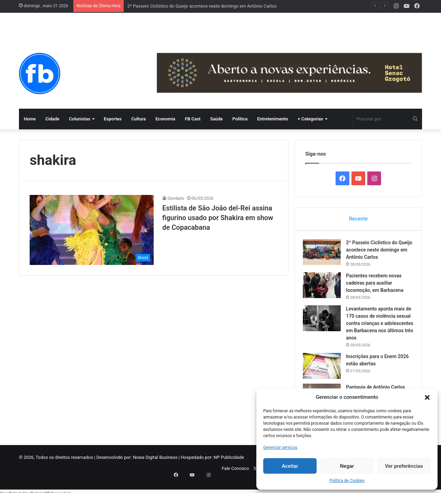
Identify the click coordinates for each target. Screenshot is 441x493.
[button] (427, 397)
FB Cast (193, 118)
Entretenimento (272, 118)
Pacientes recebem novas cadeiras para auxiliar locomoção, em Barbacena (377, 285)
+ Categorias (310, 118)
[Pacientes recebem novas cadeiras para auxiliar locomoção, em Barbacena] (324, 287)
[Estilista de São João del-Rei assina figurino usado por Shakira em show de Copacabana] (92, 230)
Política (239, 118)
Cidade (52, 118)
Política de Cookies (347, 480)
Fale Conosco (235, 472)
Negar (347, 466)
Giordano (175, 198)
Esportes (113, 118)
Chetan (35, 489)
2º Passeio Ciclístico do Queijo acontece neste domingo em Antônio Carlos (201, 6)
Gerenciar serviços (280, 447)
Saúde (216, 118)
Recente (358, 219)
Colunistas (79, 118)
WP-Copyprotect (57, 489)
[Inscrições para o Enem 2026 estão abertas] (324, 368)
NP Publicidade (229, 461)
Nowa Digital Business (155, 461)
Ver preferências (404, 466)
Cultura (138, 118)
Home (30, 118)
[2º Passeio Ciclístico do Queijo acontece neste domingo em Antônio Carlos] (324, 254)
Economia (165, 118)
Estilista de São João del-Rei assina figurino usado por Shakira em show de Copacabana (217, 217)
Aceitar (290, 466)
